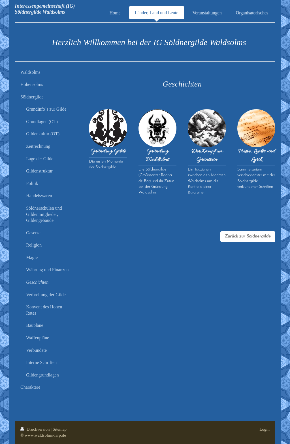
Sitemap (60, 429)
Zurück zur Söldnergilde (248, 236)
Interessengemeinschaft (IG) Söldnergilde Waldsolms (45, 9)
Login (264, 429)
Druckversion (35, 429)
